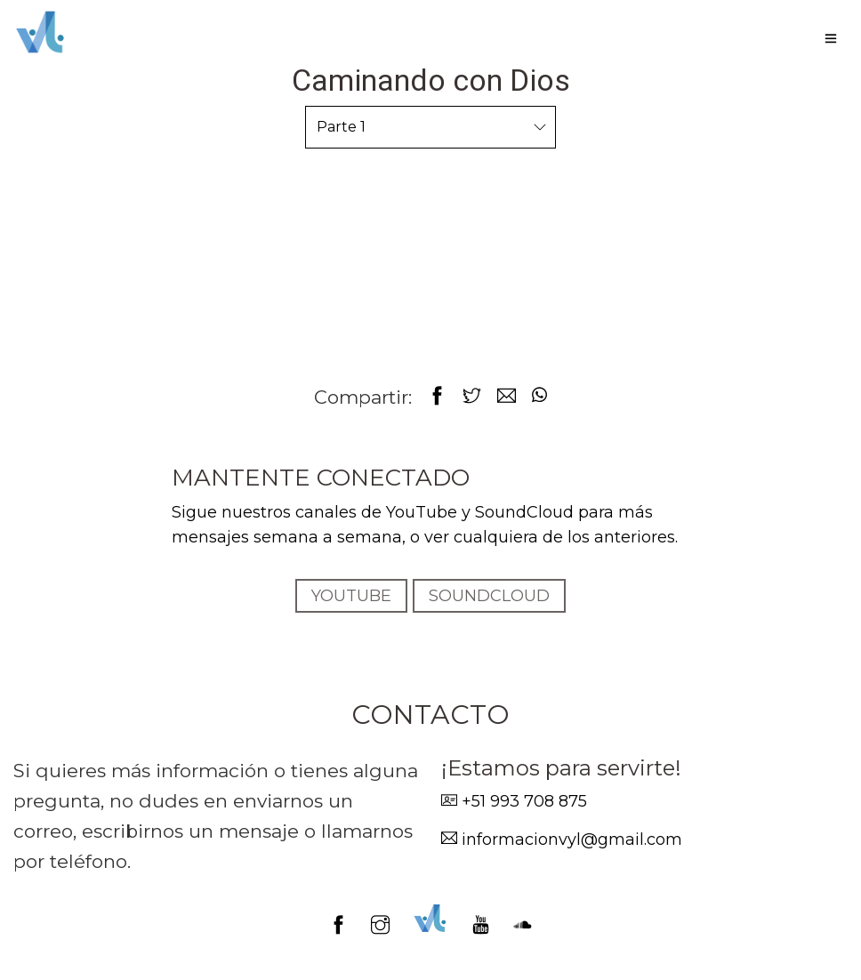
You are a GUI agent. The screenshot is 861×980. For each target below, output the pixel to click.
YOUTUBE (351, 596)
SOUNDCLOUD (489, 596)
